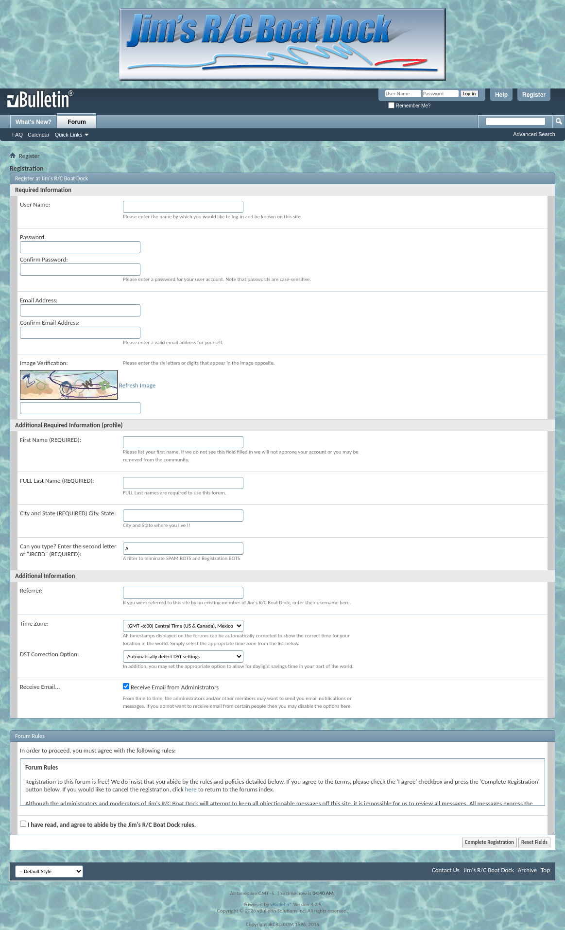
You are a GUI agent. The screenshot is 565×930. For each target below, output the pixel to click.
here (191, 789)
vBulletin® (281, 904)
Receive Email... (40, 686)
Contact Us (446, 870)
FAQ (17, 135)
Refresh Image (137, 385)
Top (545, 870)
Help (501, 94)
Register (534, 94)
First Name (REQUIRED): (50, 439)
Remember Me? (409, 105)
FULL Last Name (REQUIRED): (57, 480)
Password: (33, 237)
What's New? (33, 122)
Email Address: (39, 300)
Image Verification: (44, 363)
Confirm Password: (44, 259)
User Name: (35, 204)
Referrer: (31, 590)
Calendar (39, 135)
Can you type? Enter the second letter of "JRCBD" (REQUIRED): (68, 550)
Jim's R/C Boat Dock (488, 870)
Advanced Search (534, 134)
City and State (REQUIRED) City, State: (68, 513)
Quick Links (69, 135)
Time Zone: (34, 623)
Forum (77, 122)
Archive (527, 870)
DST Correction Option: (49, 654)
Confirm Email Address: (50, 322)
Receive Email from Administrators (171, 687)
